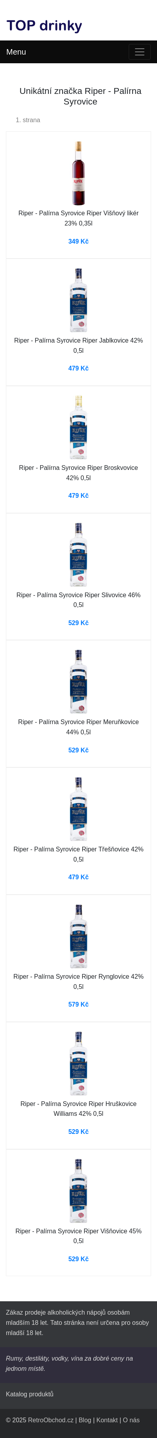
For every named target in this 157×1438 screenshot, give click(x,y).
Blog (85, 1420)
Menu (16, 52)
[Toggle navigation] (140, 52)
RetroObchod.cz (51, 1420)
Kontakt (107, 1420)
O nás (131, 1420)
